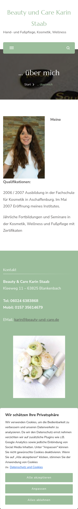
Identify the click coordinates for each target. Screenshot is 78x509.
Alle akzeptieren (39, 477)
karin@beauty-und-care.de (36, 319)
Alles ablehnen (39, 500)
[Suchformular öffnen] (68, 48)
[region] (39, 458)
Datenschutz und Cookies (26, 467)
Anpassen (39, 489)
